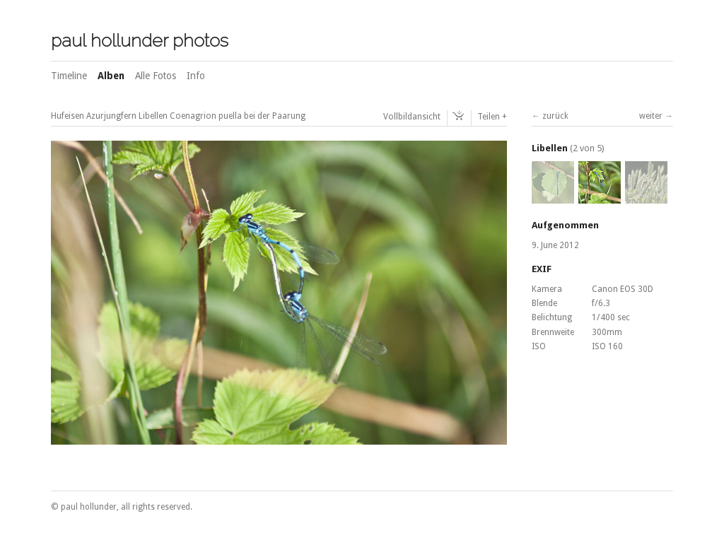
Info (196, 75)
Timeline (69, 75)
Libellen (550, 148)
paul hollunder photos (139, 40)
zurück (555, 116)
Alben (111, 75)
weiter (650, 116)
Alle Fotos (155, 75)
